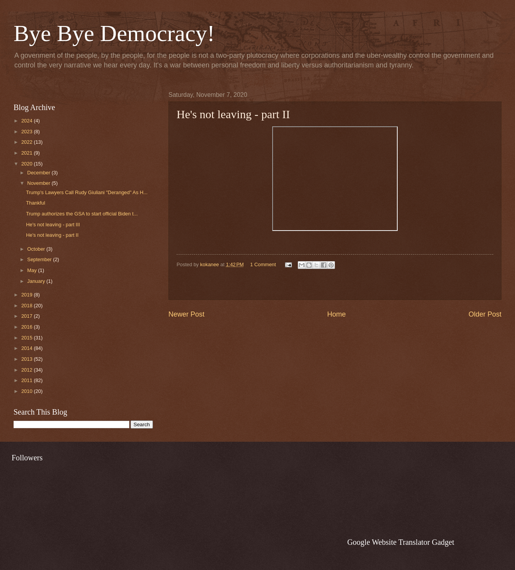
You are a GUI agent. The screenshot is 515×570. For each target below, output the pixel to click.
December (39, 173)
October (36, 249)
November (39, 183)
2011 (27, 380)
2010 (27, 391)
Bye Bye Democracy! (114, 33)
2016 (27, 327)
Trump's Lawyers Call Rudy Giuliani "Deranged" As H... (87, 192)
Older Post (485, 314)
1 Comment (263, 264)
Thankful (35, 203)
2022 (27, 142)
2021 (27, 153)
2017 (27, 316)
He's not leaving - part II (52, 235)
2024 (27, 121)
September (40, 259)
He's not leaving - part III (53, 224)
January (36, 281)
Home (336, 314)
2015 (27, 338)
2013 (27, 359)
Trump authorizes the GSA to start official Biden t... (81, 214)
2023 (27, 131)
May (32, 270)
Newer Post (186, 314)
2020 (27, 164)
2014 (27, 348)
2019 (27, 295)
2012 (27, 370)
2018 (27, 305)
